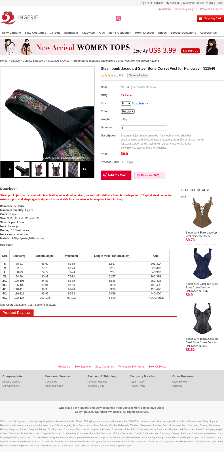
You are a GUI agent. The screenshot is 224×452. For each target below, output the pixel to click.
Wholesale (63, 366)
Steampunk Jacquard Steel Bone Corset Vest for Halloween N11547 (202, 287)
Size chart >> (140, 103)
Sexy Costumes (35, 32)
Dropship (177, 385)
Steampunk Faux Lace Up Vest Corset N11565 (201, 234)
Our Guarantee (10, 385)
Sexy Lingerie (11, 32)
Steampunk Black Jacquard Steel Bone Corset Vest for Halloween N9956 (202, 342)
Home (3, 60)
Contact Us (51, 381)
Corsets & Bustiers (34, 60)
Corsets (55, 32)
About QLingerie (11, 381)
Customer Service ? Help (198, 2)
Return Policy (137, 381)
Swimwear (71, 32)
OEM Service (179, 381)
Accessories (208, 32)
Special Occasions (183, 32)
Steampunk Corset (59, 60)
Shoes (162, 32)
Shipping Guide (95, 385)
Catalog (15, 60)
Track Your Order (54, 385)
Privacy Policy (137, 385)
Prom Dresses (144, 32)
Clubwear (88, 32)
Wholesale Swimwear (131, 366)
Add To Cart (117, 175)
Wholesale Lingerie (211, 9)
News (219, 2)
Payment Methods (97, 381)
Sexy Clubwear (157, 366)
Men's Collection (119, 32)
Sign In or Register (152, 2)
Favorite (150, 175)
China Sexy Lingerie (185, 9)
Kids (102, 32)
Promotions (164, 9)
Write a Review (138, 75)
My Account (173, 2)
